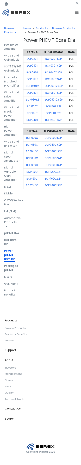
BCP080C (32, 165)
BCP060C (32, 158)
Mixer (7, 187)
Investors (10, 367)
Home (27, 28)
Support (10, 350)
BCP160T (32, 113)
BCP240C (32, 185)
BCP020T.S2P (53, 59)
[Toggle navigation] (77, 12)
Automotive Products (12, 222)
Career (9, 380)
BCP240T (32, 120)
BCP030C (32, 144)
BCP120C (32, 172)
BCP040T (32, 72)
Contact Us (13, 409)
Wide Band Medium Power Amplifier (11, 113)
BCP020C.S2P (53, 138)
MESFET (9, 277)
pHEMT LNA (11, 233)
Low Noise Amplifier (11, 47)
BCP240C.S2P (53, 185)
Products (42, 28)
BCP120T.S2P (53, 106)
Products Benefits (16, 334)
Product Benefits (9, 292)
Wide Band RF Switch (11, 144)
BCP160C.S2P (53, 178)
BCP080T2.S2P (54, 99)
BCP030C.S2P (53, 144)
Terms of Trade (14, 399)
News (8, 386)
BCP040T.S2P (53, 72)
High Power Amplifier (10, 131)
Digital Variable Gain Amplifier (10, 174)
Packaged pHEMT (11, 268)
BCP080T (32, 93)
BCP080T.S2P (53, 93)
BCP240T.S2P (53, 120)
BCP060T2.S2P (54, 86)
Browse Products (10, 30)
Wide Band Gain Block (11, 58)
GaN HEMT (11, 284)
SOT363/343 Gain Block (13, 69)
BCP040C (32, 151)
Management (13, 374)
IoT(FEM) (10, 211)
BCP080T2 (32, 99)
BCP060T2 (32, 86)
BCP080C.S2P (53, 165)
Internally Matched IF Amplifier (11, 81)
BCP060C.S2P (53, 158)
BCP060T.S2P (53, 79)
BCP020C (32, 138)
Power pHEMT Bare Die (9, 255)
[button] (77, 4)
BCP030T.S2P (53, 65)
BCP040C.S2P (53, 151)
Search (10, 419)
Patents (9, 340)
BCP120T (32, 106)
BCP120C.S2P (53, 172)
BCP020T (32, 59)
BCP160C (32, 178)
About (9, 360)
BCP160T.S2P (53, 113)
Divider (9, 193)
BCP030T (32, 65)
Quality (9, 392)
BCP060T (32, 79)
